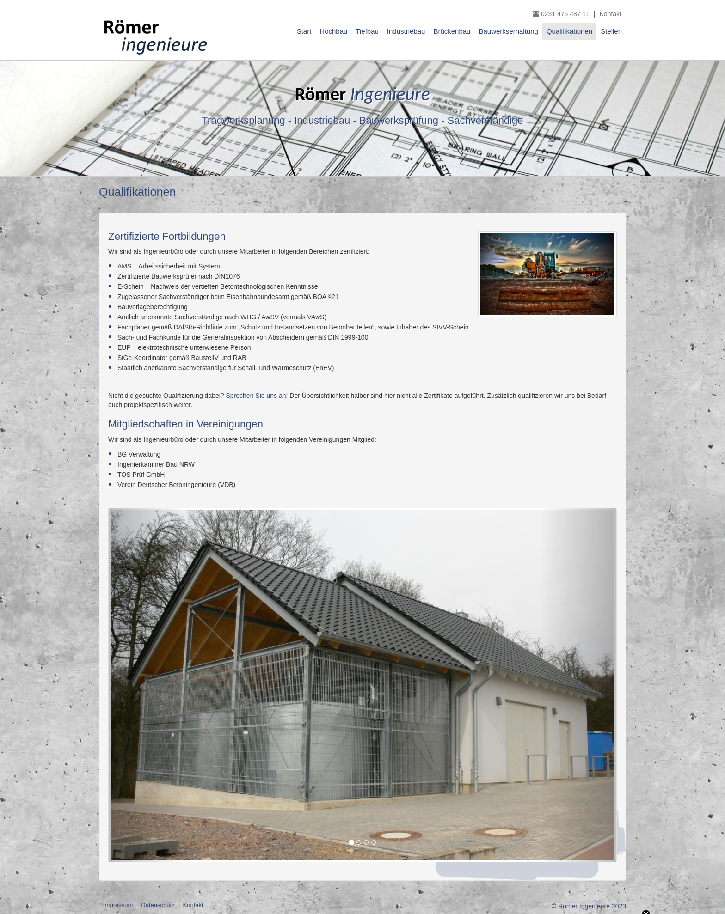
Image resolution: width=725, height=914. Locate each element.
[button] (147, 685)
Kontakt (610, 14)
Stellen (611, 31)
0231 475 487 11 (562, 14)
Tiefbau (367, 31)
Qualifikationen (569, 31)
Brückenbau (451, 31)
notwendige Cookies (111, 871)
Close (645, 817)
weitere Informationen (385, 855)
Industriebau (406, 31)
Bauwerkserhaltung (508, 31)
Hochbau (333, 31)
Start (304, 31)
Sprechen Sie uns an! (257, 395)
